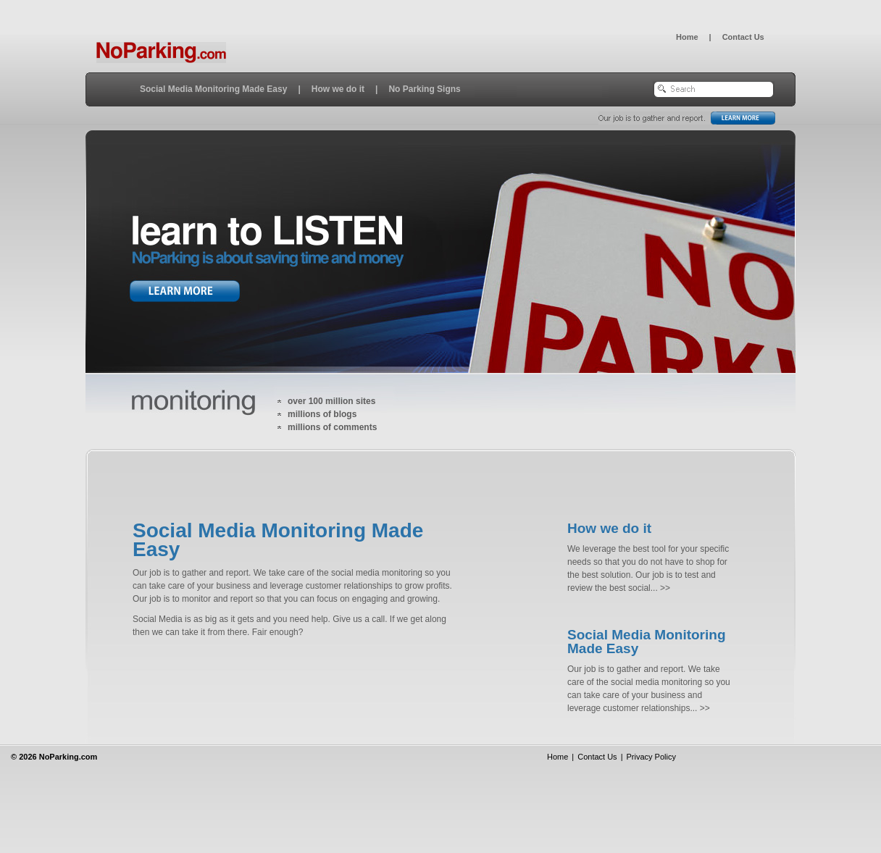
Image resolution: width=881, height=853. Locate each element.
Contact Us (743, 37)
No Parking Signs (424, 89)
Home (687, 37)
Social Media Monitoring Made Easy (213, 89)
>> (664, 588)
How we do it (338, 89)
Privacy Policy (650, 756)
